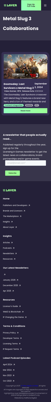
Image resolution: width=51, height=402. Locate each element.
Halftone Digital (30, 398)
